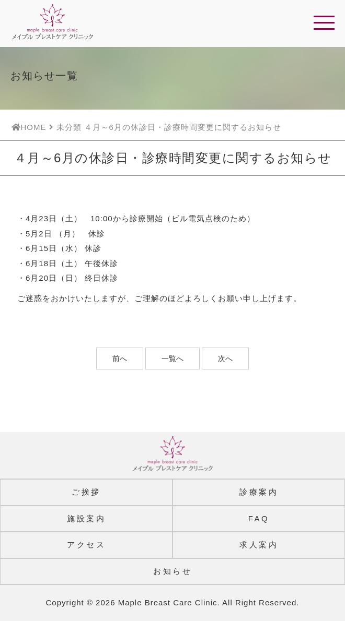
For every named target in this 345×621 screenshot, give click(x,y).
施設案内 (86, 518)
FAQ (259, 518)
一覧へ (172, 358)
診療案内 (258, 491)
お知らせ (172, 571)
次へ (225, 358)
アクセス (86, 544)
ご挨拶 (86, 491)
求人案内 (258, 544)
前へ (119, 358)
